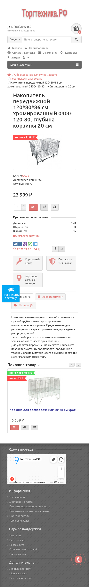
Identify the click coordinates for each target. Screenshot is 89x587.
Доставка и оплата (20, 501)
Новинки (14, 535)
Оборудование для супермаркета (35, 74)
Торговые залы (18, 520)
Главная (14, 48)
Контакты (69, 52)
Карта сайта (15, 544)
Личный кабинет (18, 568)
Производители (37, 48)
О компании (48, 52)
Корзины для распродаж (26, 78)
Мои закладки (17, 573)
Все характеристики (26, 235)
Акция (13, 57)
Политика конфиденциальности (28, 506)
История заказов (19, 578)
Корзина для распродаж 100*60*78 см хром (43, 410)
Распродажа (16, 540)
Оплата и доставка (21, 52)
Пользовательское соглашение (28, 511)
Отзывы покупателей (22, 549)
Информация (16, 554)
